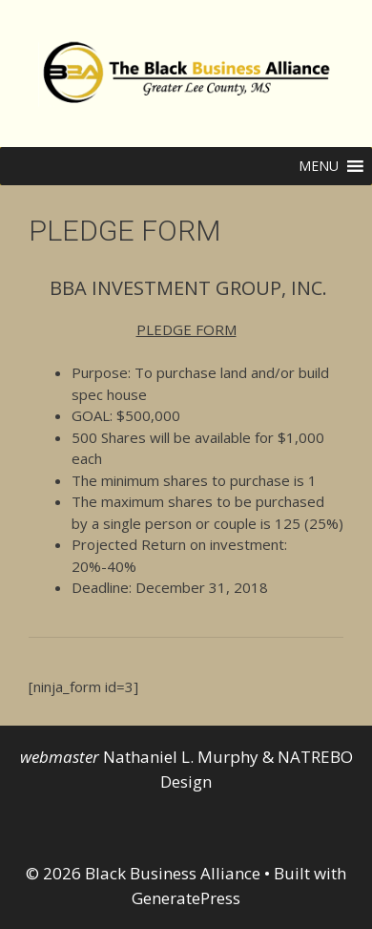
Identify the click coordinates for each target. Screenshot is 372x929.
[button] (319, 166)
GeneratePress (186, 898)
